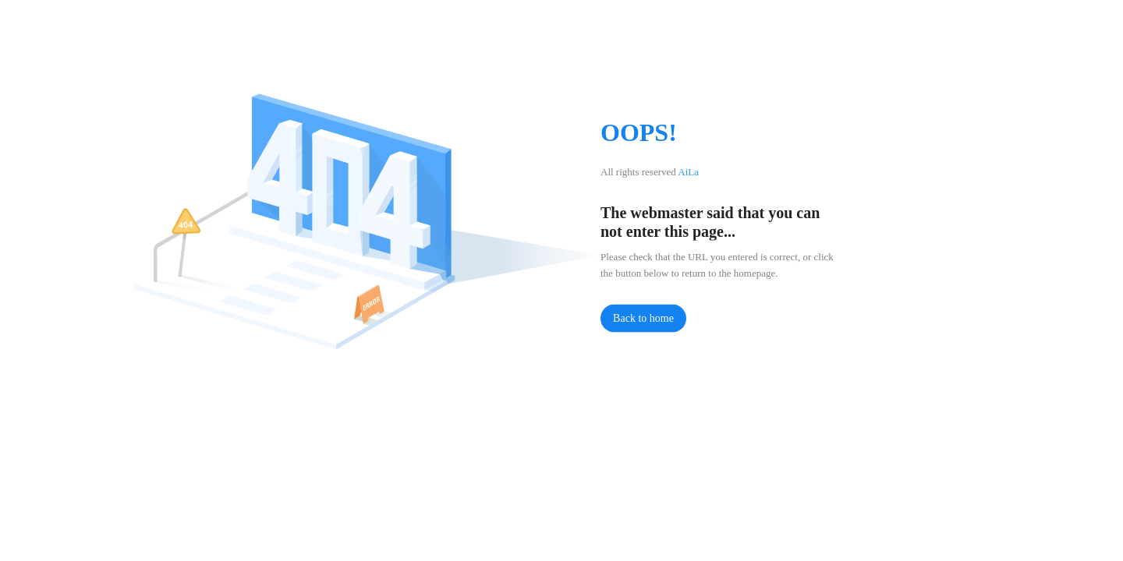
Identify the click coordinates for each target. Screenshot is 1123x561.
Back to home (643, 318)
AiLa (688, 172)
